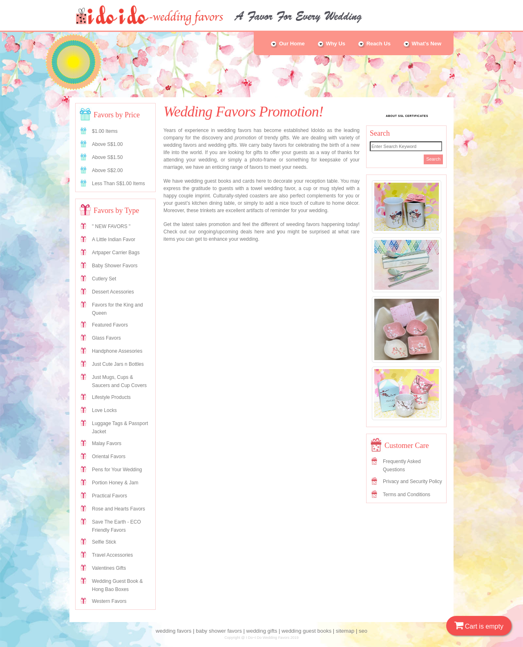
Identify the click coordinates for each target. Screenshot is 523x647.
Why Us (331, 43)
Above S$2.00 (107, 170)
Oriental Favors (108, 456)
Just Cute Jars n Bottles (118, 364)
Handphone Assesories (117, 351)
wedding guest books (306, 631)
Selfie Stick (104, 542)
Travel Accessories (112, 555)
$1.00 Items (105, 131)
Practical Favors (109, 496)
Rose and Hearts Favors (118, 509)
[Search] (406, 146)
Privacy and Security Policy (412, 481)
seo (363, 631)
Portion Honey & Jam (115, 483)
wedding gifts (261, 631)
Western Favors (109, 601)
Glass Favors (106, 338)
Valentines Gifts (109, 568)
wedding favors (173, 631)
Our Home (287, 43)
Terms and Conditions (406, 494)
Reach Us (374, 43)
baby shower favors (219, 631)
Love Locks (104, 410)
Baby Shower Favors (114, 266)
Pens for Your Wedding (117, 469)
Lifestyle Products (111, 397)
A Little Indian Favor (113, 239)
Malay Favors (106, 443)
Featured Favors (110, 325)
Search (433, 159)
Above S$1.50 (107, 157)
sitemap (345, 631)
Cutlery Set (104, 279)
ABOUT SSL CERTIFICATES (407, 115)
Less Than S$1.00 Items (118, 183)
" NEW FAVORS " (111, 226)
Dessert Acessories (113, 292)
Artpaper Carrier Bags (116, 252)
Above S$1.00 (107, 144)
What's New (422, 43)
